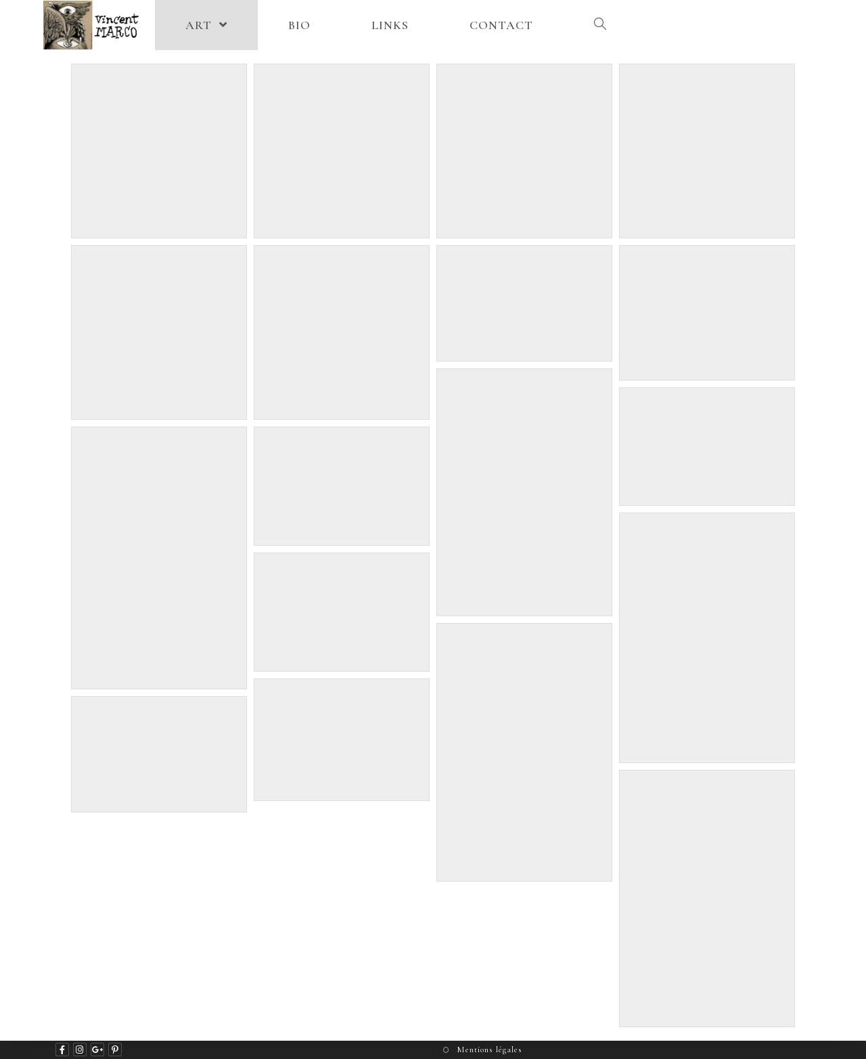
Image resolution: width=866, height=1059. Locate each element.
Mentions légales (489, 1049)
